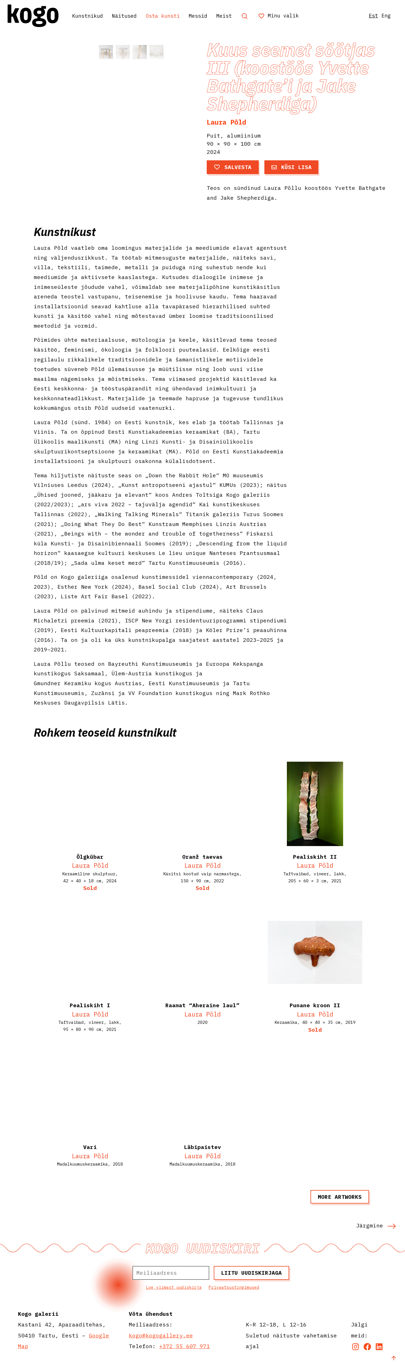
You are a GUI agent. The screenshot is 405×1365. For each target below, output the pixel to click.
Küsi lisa (291, 166)
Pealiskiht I (90, 1005)
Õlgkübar (90, 856)
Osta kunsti (170, 15)
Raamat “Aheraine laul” (202, 1005)
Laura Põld (226, 122)
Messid (208, 15)
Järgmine (376, 1225)
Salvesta (232, 166)
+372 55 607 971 (184, 1346)
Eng (384, 15)
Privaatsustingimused (234, 1287)
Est (371, 15)
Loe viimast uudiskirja (174, 1287)
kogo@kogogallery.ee (161, 1335)
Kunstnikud (90, 15)
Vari (90, 1146)
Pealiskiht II (315, 856)
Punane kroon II (315, 1005)
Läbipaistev (202, 1146)
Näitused (129, 15)
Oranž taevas (202, 856)
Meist (236, 15)
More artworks (340, 1196)
